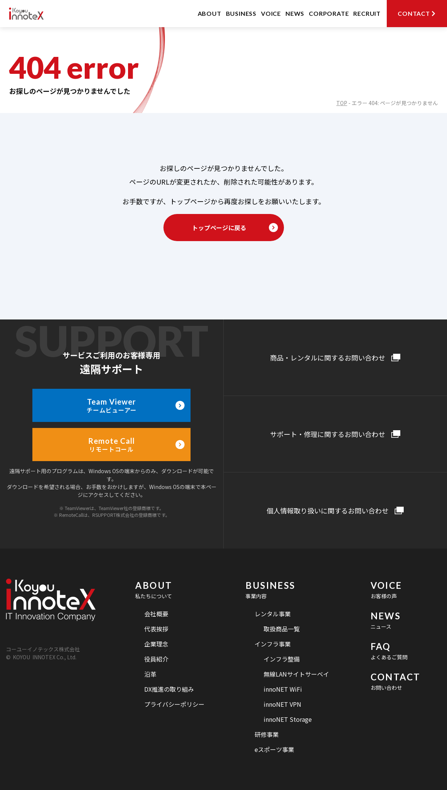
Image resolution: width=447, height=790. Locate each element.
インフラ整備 (282, 658)
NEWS (294, 13)
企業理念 (156, 643)
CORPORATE (329, 13)
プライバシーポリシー (174, 704)
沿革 (150, 673)
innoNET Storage (288, 719)
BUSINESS (241, 13)
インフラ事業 (273, 643)
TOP (341, 103)
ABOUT (209, 13)
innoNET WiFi (283, 689)
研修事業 (267, 734)
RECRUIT (367, 13)
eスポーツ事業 (274, 749)
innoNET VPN (282, 704)
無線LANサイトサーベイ (296, 673)
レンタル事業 (273, 613)
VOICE (271, 13)
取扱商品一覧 (282, 628)
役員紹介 (156, 658)
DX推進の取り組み (169, 689)
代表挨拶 (156, 628)
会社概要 (156, 613)
